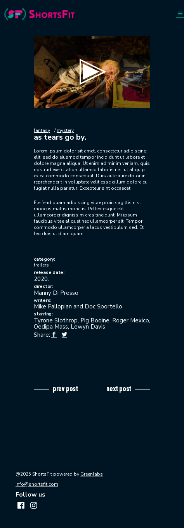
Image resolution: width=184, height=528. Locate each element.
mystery (65, 130)
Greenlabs (91, 474)
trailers (41, 265)
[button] (92, 71)
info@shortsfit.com (37, 484)
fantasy (42, 130)
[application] (92, 72)
